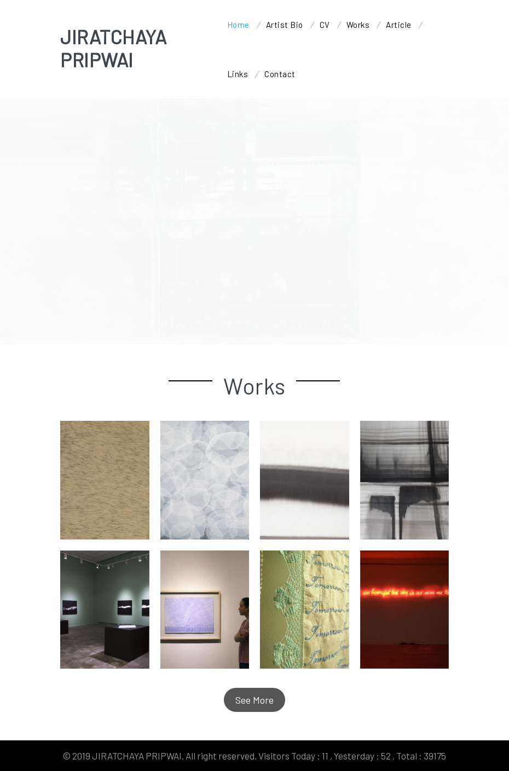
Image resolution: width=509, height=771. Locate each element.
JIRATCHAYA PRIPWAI (113, 48)
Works (358, 25)
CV (325, 25)
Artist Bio (284, 25)
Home (238, 25)
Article (399, 25)
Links (237, 74)
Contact (280, 74)
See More (254, 700)
